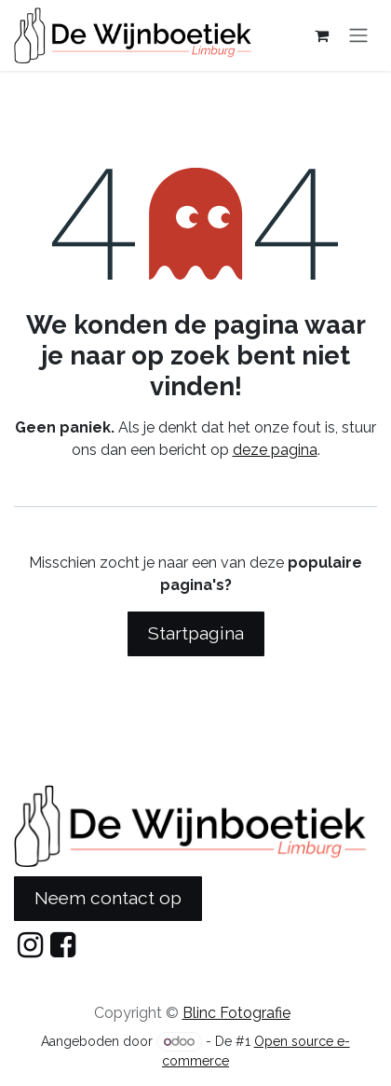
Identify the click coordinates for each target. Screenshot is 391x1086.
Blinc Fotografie (236, 1013)
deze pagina (275, 450)
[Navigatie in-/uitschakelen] (358, 36)
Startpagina (196, 633)
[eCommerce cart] (321, 35)
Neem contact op (108, 897)
